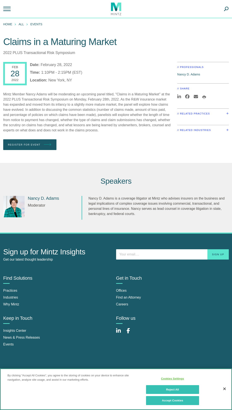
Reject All (172, 389)
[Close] (224, 388)
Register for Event (30, 145)
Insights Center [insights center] (14, 330)
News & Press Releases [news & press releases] (21, 337)
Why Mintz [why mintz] (11, 304)
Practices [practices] (10, 290)
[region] (116, 389)
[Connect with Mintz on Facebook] (131, 333)
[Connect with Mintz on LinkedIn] (120, 333)
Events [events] (8, 344)
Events (36, 24)
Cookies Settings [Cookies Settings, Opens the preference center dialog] (172, 378)
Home (7, 24)
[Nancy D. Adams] (14, 206)
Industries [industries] (10, 297)
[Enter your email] (172, 254)
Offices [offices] (121, 290)
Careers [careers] (122, 304)
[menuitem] (8, 24)
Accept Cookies (172, 400)
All (21, 24)
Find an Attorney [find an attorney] (128, 297)
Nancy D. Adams (188, 74)
